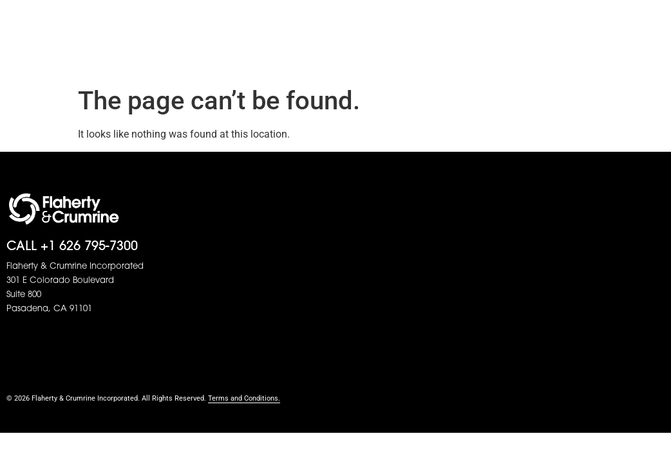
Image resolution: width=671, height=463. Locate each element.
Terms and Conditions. (244, 398)
